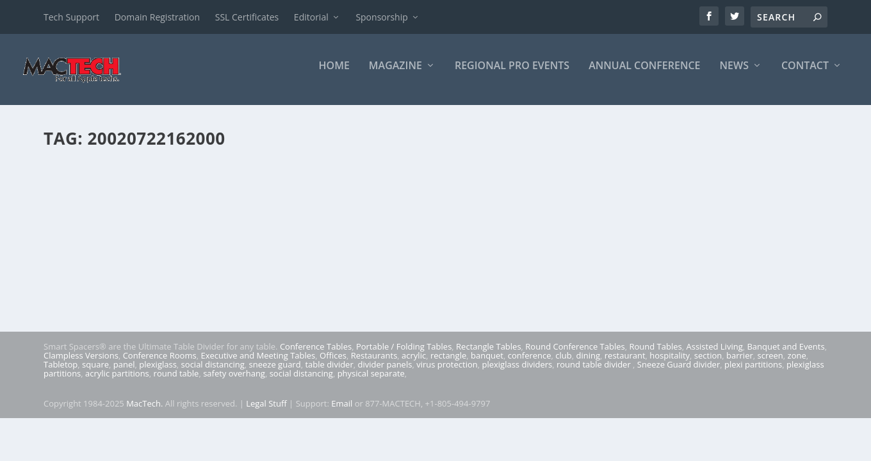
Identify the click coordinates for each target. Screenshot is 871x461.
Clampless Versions (81, 364)
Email (341, 412)
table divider (329, 373)
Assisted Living (714, 355)
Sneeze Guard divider (678, 373)
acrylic (414, 364)
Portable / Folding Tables (404, 355)
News (734, 75)
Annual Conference (644, 75)
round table (176, 382)
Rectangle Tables (488, 355)
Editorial (311, 17)
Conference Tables (316, 355)
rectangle (448, 364)
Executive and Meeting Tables (257, 364)
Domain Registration (157, 17)
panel (124, 373)
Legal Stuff (266, 412)
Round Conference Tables (574, 355)
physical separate (371, 382)
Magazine (395, 75)
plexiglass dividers (517, 373)
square (95, 373)
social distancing (213, 373)
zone (797, 364)
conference (529, 364)
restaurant (625, 364)
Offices (333, 364)
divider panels (385, 373)
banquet (487, 364)
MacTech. (144, 412)
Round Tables (655, 355)
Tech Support (71, 17)
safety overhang (234, 382)
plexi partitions (753, 373)
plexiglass (158, 373)
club (563, 364)
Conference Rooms (160, 364)
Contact (805, 75)
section (708, 364)
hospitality (669, 364)
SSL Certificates (247, 17)
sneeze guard (275, 373)
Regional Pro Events (512, 75)
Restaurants (374, 364)
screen (770, 364)
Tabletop (60, 373)
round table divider (595, 373)
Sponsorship (381, 17)
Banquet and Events (785, 355)
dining (588, 364)
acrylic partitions (117, 382)
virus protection (447, 373)
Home (334, 75)
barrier (739, 364)
